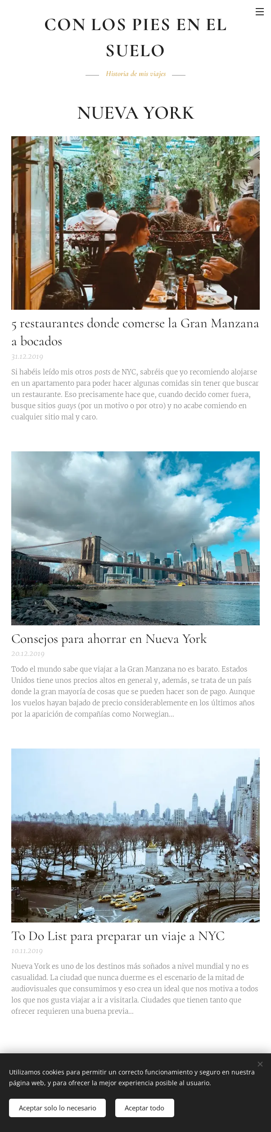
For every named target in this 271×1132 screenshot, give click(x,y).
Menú (260, 11)
